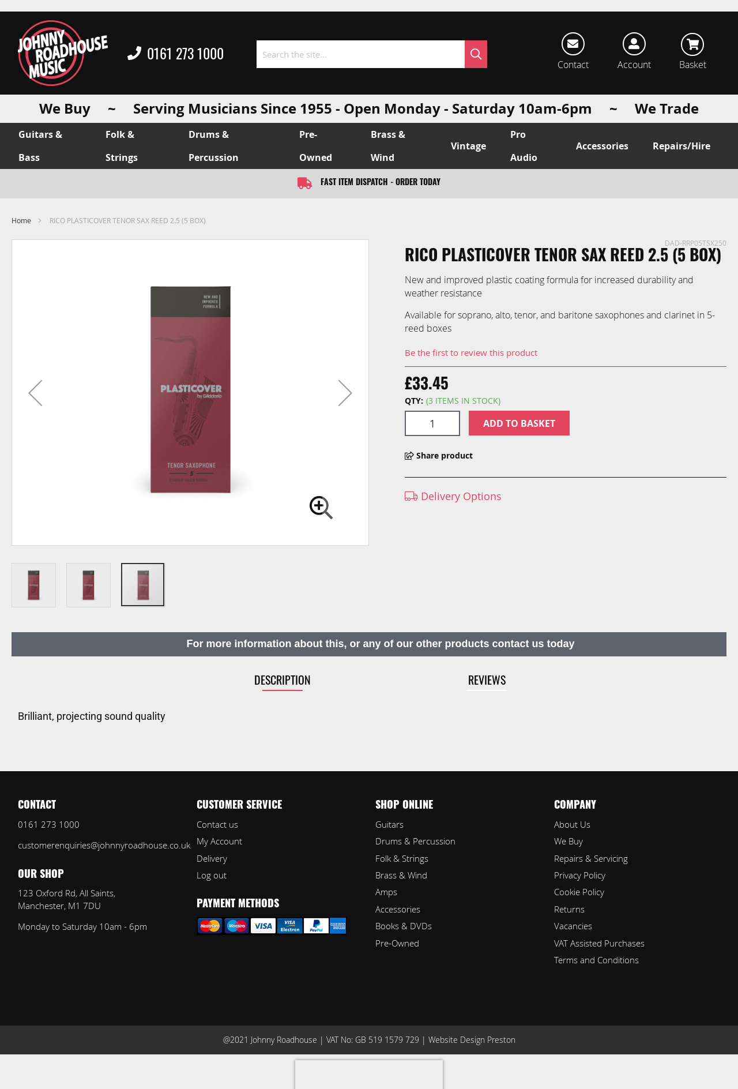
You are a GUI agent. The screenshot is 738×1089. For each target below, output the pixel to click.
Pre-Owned (397, 943)
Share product (439, 455)
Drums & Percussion (415, 841)
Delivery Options (453, 496)
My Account (219, 841)
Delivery (212, 858)
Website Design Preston (471, 1039)
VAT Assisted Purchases (599, 943)
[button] (35, 392)
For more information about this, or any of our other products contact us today (380, 643)
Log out (212, 875)
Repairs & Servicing (591, 858)
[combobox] (372, 54)
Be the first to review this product (471, 352)
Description (282, 679)
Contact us (217, 824)
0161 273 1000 (175, 54)
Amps (386, 892)
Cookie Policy (579, 892)
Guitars (389, 824)
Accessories (397, 909)
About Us (572, 824)
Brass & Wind (401, 875)
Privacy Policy (579, 875)
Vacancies (573, 926)
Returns (569, 909)
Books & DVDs (403, 926)
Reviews (487, 679)
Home (21, 220)
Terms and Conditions (596, 960)
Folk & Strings (401, 858)
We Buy (568, 841)
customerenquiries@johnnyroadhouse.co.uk (104, 845)
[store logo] (63, 53)
